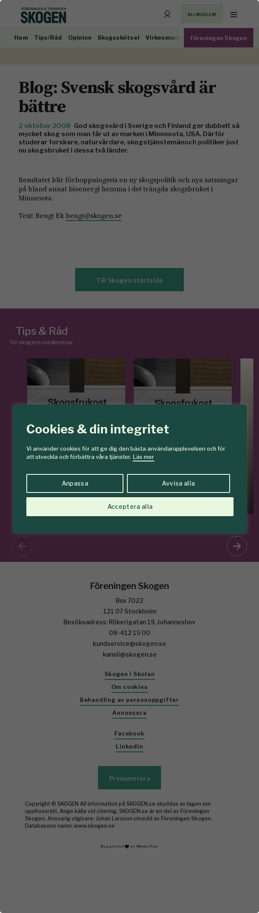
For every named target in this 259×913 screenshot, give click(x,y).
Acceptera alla (130, 506)
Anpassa (75, 483)
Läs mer (143, 456)
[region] (129, 456)
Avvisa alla (178, 483)
